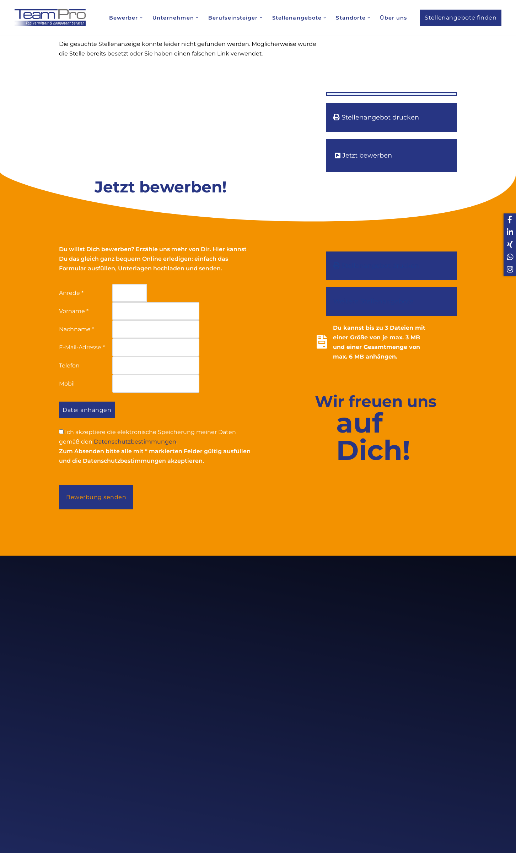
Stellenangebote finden (460, 17)
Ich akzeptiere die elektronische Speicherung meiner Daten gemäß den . (147, 437)
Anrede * (71, 293)
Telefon (69, 365)
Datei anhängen (87, 410)
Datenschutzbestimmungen (135, 442)
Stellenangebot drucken (376, 117)
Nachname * (76, 329)
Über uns (393, 18)
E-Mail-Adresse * (82, 347)
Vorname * (73, 311)
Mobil (67, 384)
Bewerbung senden (96, 497)
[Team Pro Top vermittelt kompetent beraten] (52, 17)
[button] (141, 17)
